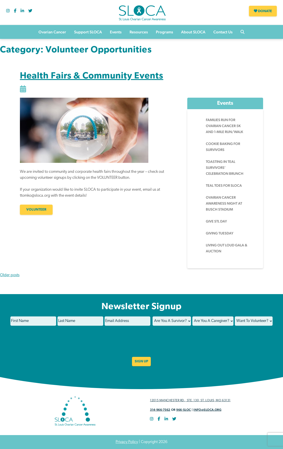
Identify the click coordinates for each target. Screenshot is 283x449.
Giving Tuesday (219, 233)
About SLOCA (193, 32)
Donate (263, 11)
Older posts (9, 275)
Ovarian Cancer (52, 32)
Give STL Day (216, 221)
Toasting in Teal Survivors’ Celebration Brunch (224, 168)
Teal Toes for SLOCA (224, 185)
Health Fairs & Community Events (91, 76)
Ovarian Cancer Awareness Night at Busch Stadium (224, 203)
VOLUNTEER (36, 209)
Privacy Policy (127, 442)
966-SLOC (183, 409)
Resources (139, 32)
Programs (164, 32)
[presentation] (141, 344)
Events (116, 32)
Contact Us (223, 32)
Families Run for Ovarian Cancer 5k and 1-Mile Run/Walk (224, 126)
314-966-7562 (160, 409)
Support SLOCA (88, 32)
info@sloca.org (207, 409)
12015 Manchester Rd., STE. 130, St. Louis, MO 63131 (190, 400)
